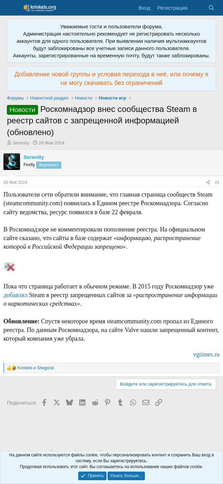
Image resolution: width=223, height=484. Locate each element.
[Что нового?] (197, 7)
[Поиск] (211, 7)
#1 (217, 182)
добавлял (15, 295)
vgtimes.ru (206, 354)
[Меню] (13, 8)
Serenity (21, 142)
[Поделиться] (208, 183)
